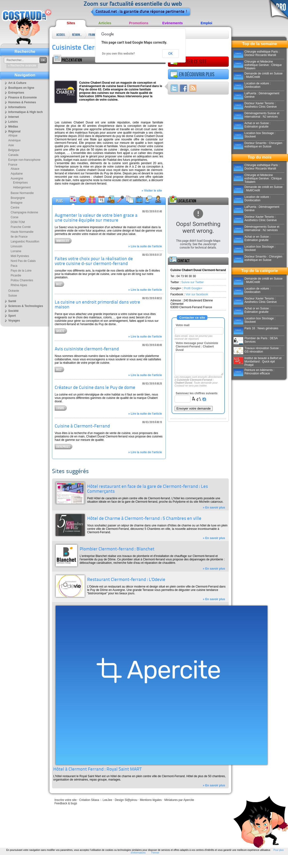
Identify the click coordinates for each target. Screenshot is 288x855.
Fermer (155, 852)
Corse (14, 217)
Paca (14, 265)
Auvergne (17, 178)
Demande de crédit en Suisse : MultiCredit (258, 75)
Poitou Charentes (22, 280)
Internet (13, 117)
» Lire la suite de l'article (145, 246)
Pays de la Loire (21, 270)
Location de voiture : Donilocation (252, 85)
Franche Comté (21, 227)
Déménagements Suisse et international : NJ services (256, 115)
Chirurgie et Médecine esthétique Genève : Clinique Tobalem (258, 65)
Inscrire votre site (65, 800)
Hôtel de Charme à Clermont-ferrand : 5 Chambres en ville (144, 518)
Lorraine (16, 251)
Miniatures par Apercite (179, 800)
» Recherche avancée (22, 65)
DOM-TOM (18, 222)
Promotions (138, 23)
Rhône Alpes (19, 285)
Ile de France (19, 236)
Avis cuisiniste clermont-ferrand (87, 349)
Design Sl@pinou (126, 800)
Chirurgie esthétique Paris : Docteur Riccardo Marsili (257, 53)
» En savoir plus (214, 507)
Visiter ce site (188, 62)
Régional (77, 35)
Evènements (172, 23)
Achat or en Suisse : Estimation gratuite (252, 124)
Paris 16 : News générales (256, 328)
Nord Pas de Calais (23, 261)
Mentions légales (151, 800)
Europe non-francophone (24, 159)
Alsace (15, 168)
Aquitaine (17, 173)
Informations (17, 107)
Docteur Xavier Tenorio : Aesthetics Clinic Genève (255, 105)
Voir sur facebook (197, 294)
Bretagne (17, 202)
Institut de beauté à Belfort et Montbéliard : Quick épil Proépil (257, 361)
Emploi (206, 23)
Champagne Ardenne (24, 212)
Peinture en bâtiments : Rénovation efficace (254, 371)
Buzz (58, 284)
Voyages (14, 320)
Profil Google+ (193, 288)
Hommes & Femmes (22, 102)
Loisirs (60, 408)
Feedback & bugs (65, 803)
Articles (105, 23)
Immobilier (62, 241)
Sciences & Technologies (25, 306)
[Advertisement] (83, 71)
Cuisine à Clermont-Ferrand (82, 426)
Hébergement (22, 187)
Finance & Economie (22, 97)
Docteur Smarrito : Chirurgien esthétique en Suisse (258, 144)
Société (60, 331)
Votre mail (182, 325)
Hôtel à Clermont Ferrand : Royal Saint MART (97, 769)
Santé (12, 301)
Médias (13, 126)
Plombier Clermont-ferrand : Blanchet (117, 549)
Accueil (60, 35)
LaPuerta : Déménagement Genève (256, 95)
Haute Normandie (22, 232)
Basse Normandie (22, 193)
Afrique (12, 135)
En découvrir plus (192, 74)
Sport (12, 315)
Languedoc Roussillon (25, 241)
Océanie (13, 290)
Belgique (14, 150)
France (93, 35)
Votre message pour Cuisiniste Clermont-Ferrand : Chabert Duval (197, 346)
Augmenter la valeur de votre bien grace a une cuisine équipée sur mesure (96, 218)
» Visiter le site (152, 190)
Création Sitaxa (89, 800)
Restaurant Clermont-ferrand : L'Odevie (126, 580)
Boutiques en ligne (21, 87)
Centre (15, 207)
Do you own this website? (118, 53)
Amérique (14, 140)
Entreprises (63, 447)
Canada (13, 155)
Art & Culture (17, 83)
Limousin (16, 246)
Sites (71, 23)
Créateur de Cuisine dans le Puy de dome (95, 388)
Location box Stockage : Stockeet (254, 134)
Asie (11, 145)
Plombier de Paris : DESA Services (256, 340)
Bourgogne (18, 198)
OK (170, 54)
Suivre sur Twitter (192, 282)
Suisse (12, 295)
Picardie (16, 275)
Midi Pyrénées (20, 256)
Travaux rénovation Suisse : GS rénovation (257, 350)
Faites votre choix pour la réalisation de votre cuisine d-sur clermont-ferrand (94, 261)
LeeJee (107, 800)
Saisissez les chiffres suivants (197, 393)
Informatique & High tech (25, 112)
